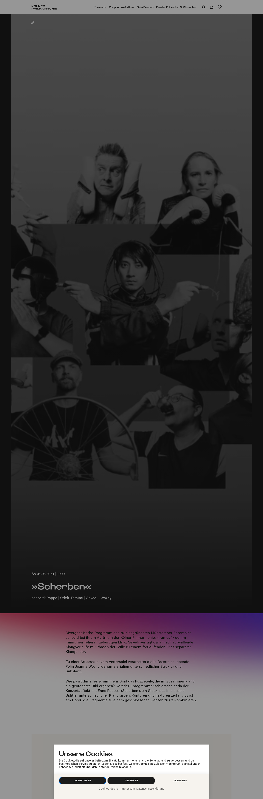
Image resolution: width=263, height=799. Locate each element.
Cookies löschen (109, 789)
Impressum (128, 789)
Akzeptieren (82, 780)
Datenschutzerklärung (150, 789)
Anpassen (180, 780)
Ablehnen (131, 780)
